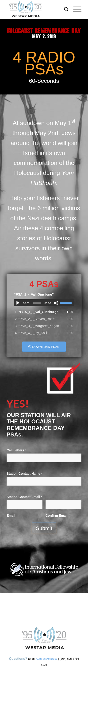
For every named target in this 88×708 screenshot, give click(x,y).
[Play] (17, 303)
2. (35, 319)
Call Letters (16, 450)
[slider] (37, 303)
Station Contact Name (24, 473)
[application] (44, 302)
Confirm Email (57, 515)
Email (11, 515)
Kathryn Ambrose (46, 658)
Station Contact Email (24, 497)
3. (37, 326)
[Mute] (56, 303)
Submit (44, 528)
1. (36, 312)
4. (31, 333)
